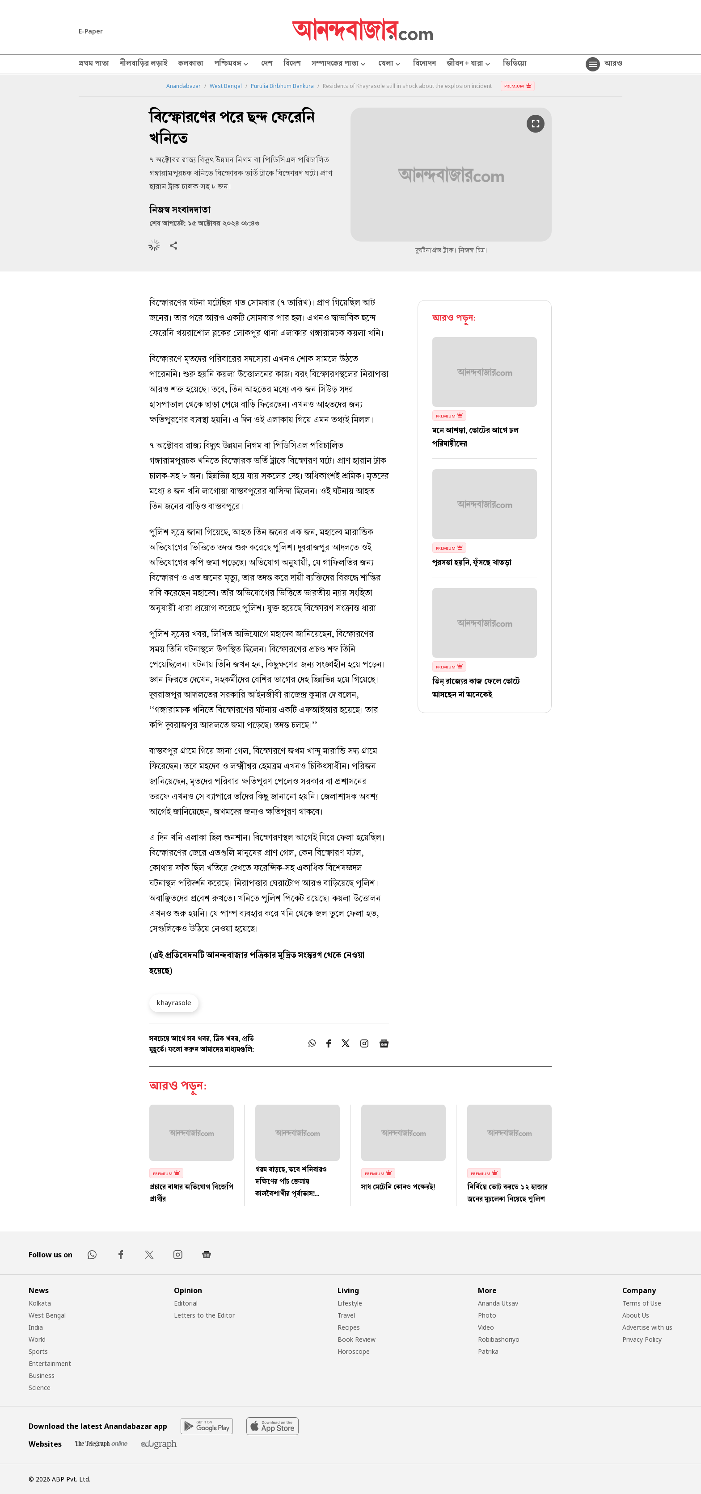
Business (42, 1375)
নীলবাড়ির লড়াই (143, 64)
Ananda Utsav (498, 1303)
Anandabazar (183, 86)
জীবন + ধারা (469, 64)
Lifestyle (350, 1303)
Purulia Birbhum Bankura (282, 86)
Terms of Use (641, 1303)
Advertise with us (647, 1327)
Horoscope (354, 1351)
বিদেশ (292, 64)
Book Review (357, 1339)
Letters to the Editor (204, 1315)
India (36, 1327)
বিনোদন (424, 64)
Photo (487, 1315)
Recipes (349, 1327)
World (37, 1339)
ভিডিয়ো (515, 64)
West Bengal (226, 86)
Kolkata (40, 1303)
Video (486, 1327)
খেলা (390, 64)
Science (40, 1387)
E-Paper (91, 31)
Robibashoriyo (498, 1339)
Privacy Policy (642, 1339)
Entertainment (50, 1363)
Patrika (488, 1351)
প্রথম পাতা (94, 64)
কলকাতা (190, 64)
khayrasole (173, 1002)
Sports (38, 1351)
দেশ (267, 64)
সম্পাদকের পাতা (339, 64)
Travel (346, 1315)
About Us (635, 1315)
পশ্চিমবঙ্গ (232, 64)
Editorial (186, 1303)
